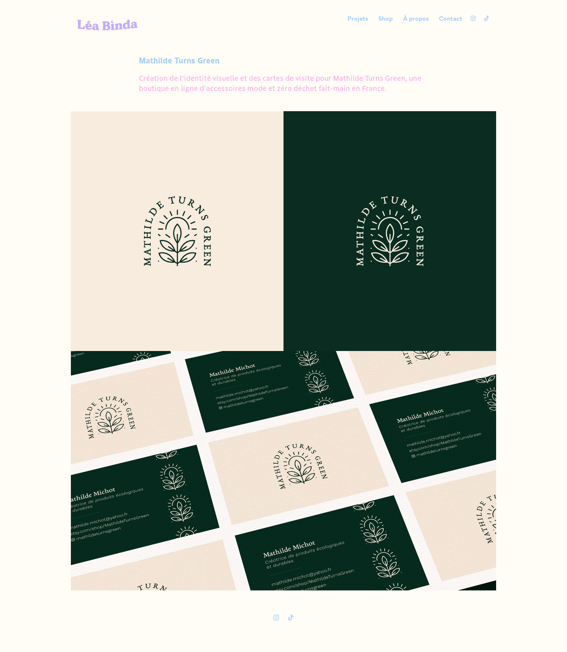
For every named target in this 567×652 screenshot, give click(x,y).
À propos (416, 18)
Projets (358, 18)
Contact (450, 18)
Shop (385, 18)
